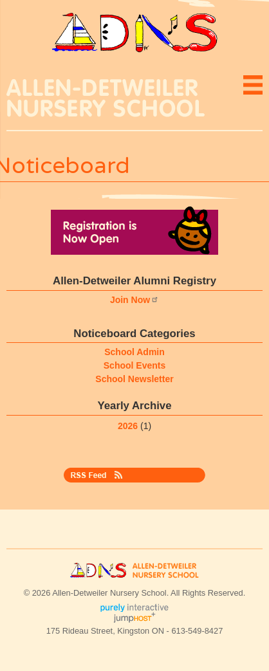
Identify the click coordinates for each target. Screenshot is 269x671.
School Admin (134, 352)
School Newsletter (134, 379)
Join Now (134, 300)
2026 (128, 426)
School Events (134, 365)
